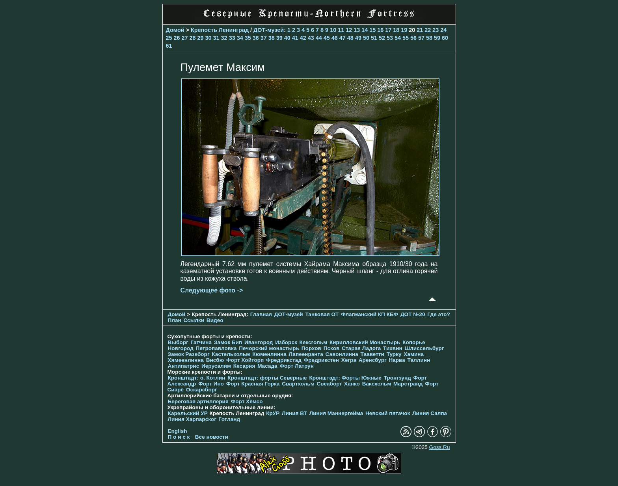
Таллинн (419, 360)
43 (311, 38)
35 (248, 38)
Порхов (311, 348)
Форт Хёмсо (247, 401)
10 (333, 30)
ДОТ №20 (412, 314)
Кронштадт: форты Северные (267, 378)
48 (350, 38)
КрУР (272, 413)
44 (319, 38)
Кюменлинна (269, 354)
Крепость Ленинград (220, 30)
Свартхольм (298, 384)
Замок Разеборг (189, 354)
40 (287, 38)
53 (390, 38)
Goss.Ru (439, 447)
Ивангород (258, 342)
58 (429, 38)
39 (279, 38)
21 (420, 30)
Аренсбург (373, 360)
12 (349, 30)
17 (388, 30)
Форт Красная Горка (253, 384)
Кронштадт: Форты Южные (345, 378)
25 (169, 38)
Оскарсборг (201, 390)
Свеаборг (329, 384)
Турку (394, 354)
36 (256, 38)
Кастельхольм (231, 354)
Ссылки (193, 320)
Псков (332, 348)
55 (405, 38)
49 (358, 38)
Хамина (414, 354)
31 (216, 38)
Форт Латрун (296, 366)
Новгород (181, 348)
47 (342, 38)
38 (271, 38)
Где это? (438, 314)
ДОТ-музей (268, 30)
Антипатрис (183, 366)
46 (334, 38)
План (174, 320)
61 (169, 46)
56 (413, 38)
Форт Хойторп (245, 360)
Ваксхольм (376, 384)
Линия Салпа (429, 413)
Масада (267, 366)
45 (327, 38)
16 (380, 30)
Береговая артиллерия (198, 401)
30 (208, 38)
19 (404, 30)
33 (232, 38)
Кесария (244, 366)
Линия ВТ (294, 413)
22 (427, 30)
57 (421, 38)
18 (396, 30)
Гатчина (201, 342)
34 (240, 38)
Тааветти (372, 354)
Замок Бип (228, 342)
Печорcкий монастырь (269, 348)
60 (445, 38)
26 (177, 38)
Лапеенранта (306, 354)
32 (224, 38)
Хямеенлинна (186, 360)
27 (185, 38)
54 (398, 38)
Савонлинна (342, 354)
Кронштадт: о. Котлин (196, 378)
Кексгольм (314, 342)
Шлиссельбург (424, 348)
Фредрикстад (284, 360)
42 (303, 38)
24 (443, 30)
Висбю (215, 360)
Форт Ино (211, 384)
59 (437, 38)
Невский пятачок (387, 413)
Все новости (211, 437)
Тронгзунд (397, 378)
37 (264, 38)
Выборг (178, 342)
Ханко (352, 384)
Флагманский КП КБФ (369, 314)
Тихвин (392, 348)
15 (372, 30)
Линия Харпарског (192, 419)
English (177, 431)
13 (357, 30)
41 (295, 38)
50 (366, 38)
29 (200, 38)
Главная (261, 314)
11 (341, 30)
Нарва (397, 360)
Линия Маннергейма (336, 413)
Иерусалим (216, 366)
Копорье (413, 342)
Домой (175, 30)
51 (374, 38)
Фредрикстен (321, 360)
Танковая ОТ (322, 314)
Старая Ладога (361, 348)
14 (364, 30)
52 (382, 38)
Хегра (348, 360)
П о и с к (179, 437)
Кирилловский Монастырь (364, 342)
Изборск (286, 342)
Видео (215, 320)
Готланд (229, 419)
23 (435, 30)
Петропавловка (216, 348)
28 (193, 38)
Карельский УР (188, 413)
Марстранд (408, 384)
